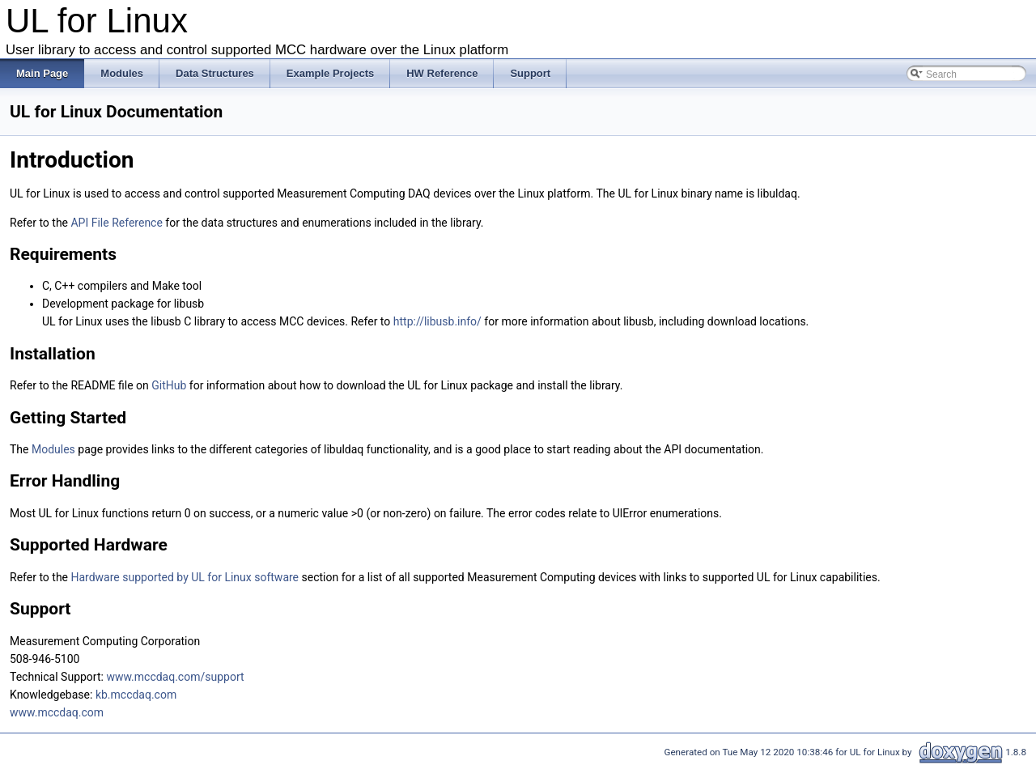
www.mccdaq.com (57, 712)
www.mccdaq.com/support (175, 676)
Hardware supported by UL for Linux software (184, 577)
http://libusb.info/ (437, 321)
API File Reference (116, 222)
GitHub (168, 385)
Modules (53, 449)
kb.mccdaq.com (136, 694)
